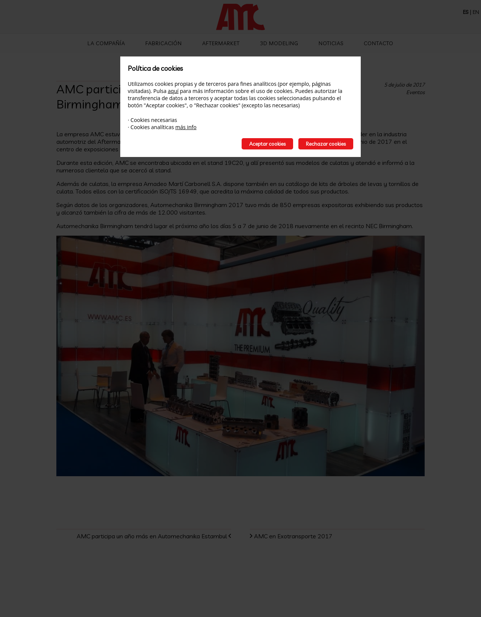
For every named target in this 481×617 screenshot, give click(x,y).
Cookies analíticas (152, 127)
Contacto (378, 43)
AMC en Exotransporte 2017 (297, 536)
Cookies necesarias (153, 119)
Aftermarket (221, 43)
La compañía (106, 43)
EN (476, 12)
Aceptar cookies (267, 143)
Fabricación (163, 43)
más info (186, 127)
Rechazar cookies (326, 143)
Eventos (415, 92)
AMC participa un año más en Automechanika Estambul (148, 536)
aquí (173, 90)
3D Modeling (279, 43)
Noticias (331, 43)
